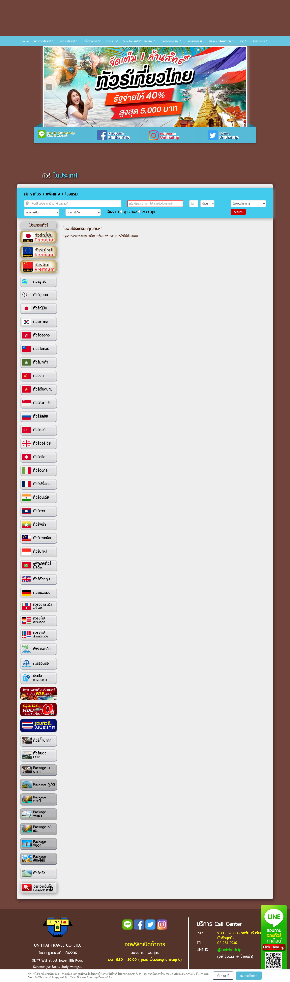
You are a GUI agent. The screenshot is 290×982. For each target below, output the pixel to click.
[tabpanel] (145, 87)
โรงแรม (110, 41)
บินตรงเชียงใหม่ (195, 41)
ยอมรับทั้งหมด (248, 975)
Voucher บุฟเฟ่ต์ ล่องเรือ (137, 41)
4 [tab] (66, 50)
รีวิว (242, 41)
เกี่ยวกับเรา (259, 41)
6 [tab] (78, 50)
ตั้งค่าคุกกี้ (223, 975)
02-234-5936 (227, 943)
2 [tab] (54, 50)
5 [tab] (72, 50)
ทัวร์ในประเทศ (67, 41)
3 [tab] (60, 50)
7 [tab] (84, 50)
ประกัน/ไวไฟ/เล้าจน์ (220, 41)
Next (241, 87)
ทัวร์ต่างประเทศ (42, 41)
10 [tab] (102, 50)
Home (25, 41)
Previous (49, 87)
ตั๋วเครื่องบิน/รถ (169, 41)
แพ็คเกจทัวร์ (90, 41)
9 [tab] (96, 50)
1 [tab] (48, 50)
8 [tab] (90, 50)
